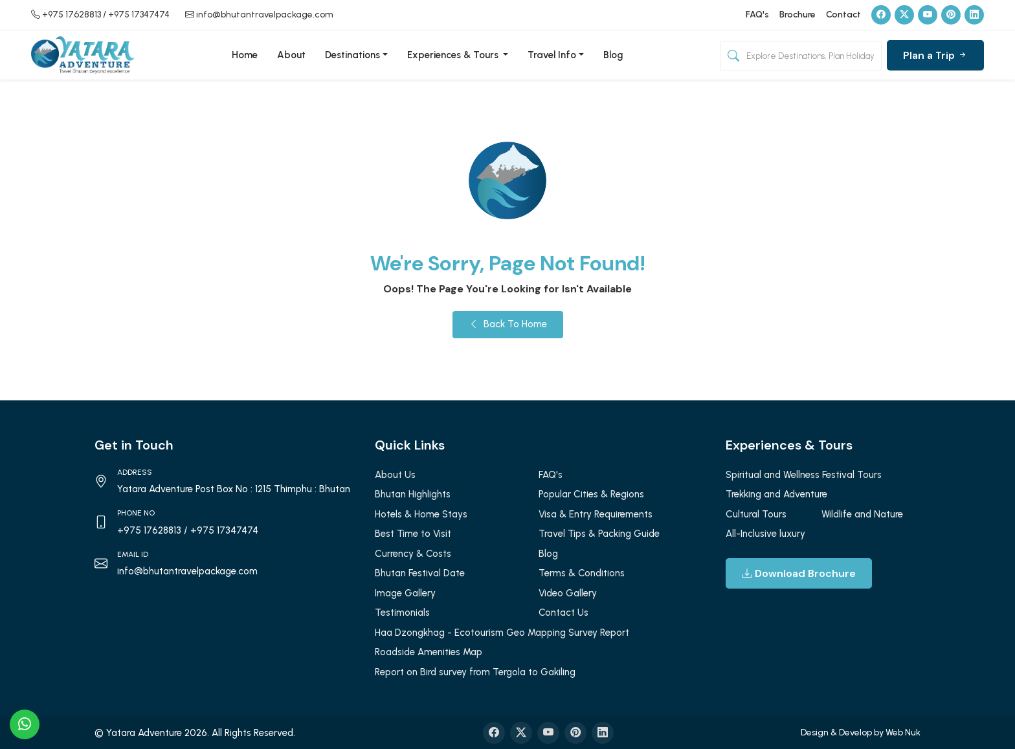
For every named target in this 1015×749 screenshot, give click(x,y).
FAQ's (757, 14)
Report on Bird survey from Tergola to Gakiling (475, 672)
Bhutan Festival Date (420, 573)
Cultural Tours (756, 514)
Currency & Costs (413, 553)
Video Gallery (568, 593)
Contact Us (563, 612)
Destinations (352, 55)
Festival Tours (852, 475)
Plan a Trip (935, 55)
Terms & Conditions (582, 573)
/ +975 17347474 (136, 14)
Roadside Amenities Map (428, 652)
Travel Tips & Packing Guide (599, 533)
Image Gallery (405, 593)
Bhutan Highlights (413, 494)
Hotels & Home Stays (421, 514)
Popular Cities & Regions (591, 494)
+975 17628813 (71, 14)
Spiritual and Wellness (773, 475)
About (291, 55)
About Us (395, 475)
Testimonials (402, 612)
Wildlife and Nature (862, 514)
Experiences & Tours (454, 55)
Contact (843, 14)
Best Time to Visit (413, 533)
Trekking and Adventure (776, 494)
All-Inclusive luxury (765, 533)
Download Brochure (799, 573)
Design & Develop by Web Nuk (860, 732)
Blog (613, 55)
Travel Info (552, 55)
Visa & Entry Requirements (595, 514)
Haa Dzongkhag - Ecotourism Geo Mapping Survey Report (502, 632)
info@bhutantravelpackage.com (264, 14)
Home (245, 55)
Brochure (797, 14)
